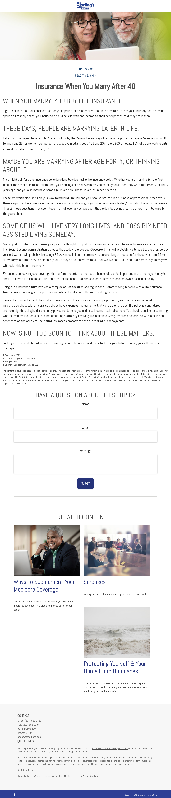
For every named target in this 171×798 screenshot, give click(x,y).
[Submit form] (85, 483)
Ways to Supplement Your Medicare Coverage (44, 585)
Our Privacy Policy (25, 770)
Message (85, 451)
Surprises (95, 582)
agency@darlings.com (29, 737)
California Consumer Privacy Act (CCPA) (110, 748)
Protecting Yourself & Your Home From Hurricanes (115, 667)
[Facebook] (14, 795)
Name (85, 404)
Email (85, 427)
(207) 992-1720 (33, 720)
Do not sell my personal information (75, 751)
